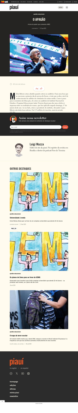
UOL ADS (41, 1)
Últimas (13, 389)
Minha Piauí (14, 392)
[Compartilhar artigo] (41, 89)
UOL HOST (23, 1)
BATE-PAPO (67, 2)
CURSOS (36, 1)
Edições (13, 385)
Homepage (14, 381)
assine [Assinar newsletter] (65, 127)
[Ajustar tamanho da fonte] (37, 89)
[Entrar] (60, 7)
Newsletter (14, 396)
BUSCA (60, 2)
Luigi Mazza (37, 144)
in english (13, 368)
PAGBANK (29, 1)
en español (24, 368)
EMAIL (74, 2)
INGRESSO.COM (15, 1)
